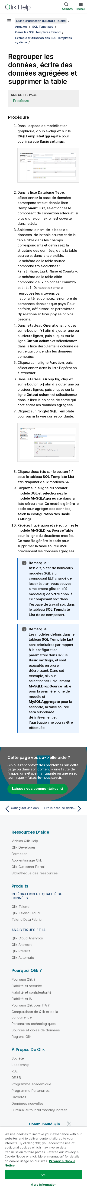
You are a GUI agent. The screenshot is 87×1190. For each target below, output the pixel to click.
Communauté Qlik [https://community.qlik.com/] (44, 1123)
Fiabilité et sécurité (27, 985)
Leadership (21, 1064)
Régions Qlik (22, 1036)
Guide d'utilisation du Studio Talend (41, 21)
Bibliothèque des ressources (35, 872)
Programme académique (31, 1083)
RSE (15, 1070)
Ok (43, 1174)
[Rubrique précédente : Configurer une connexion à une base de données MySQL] (23, 808)
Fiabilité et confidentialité (32, 992)
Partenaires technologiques (34, 1023)
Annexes (21, 26)
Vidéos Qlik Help (25, 840)
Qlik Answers (22, 944)
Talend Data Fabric (27, 919)
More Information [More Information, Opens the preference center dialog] (43, 1184)
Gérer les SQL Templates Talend (38, 32)
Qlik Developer (23, 847)
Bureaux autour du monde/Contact (39, 1109)
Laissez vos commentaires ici (37, 788)
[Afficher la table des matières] (9, 20)
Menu (81, 9)
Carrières (19, 1096)
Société (18, 1058)
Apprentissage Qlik (27, 859)
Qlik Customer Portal (28, 866)
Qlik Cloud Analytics (27, 937)
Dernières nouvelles (28, 1103)
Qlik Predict (21, 950)
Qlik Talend (20, 906)
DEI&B (16, 1077)
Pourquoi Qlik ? (23, 979)
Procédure (21, 101)
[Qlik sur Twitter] (69, 1123)
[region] (43, 1158)
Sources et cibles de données (36, 1029)
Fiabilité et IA (22, 998)
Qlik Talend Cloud (26, 912)
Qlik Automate (23, 957)
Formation (19, 853)
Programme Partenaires (31, 1090)
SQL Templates (42, 26)
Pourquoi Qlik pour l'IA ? (31, 1004)
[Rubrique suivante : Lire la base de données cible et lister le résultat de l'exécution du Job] (64, 808)
